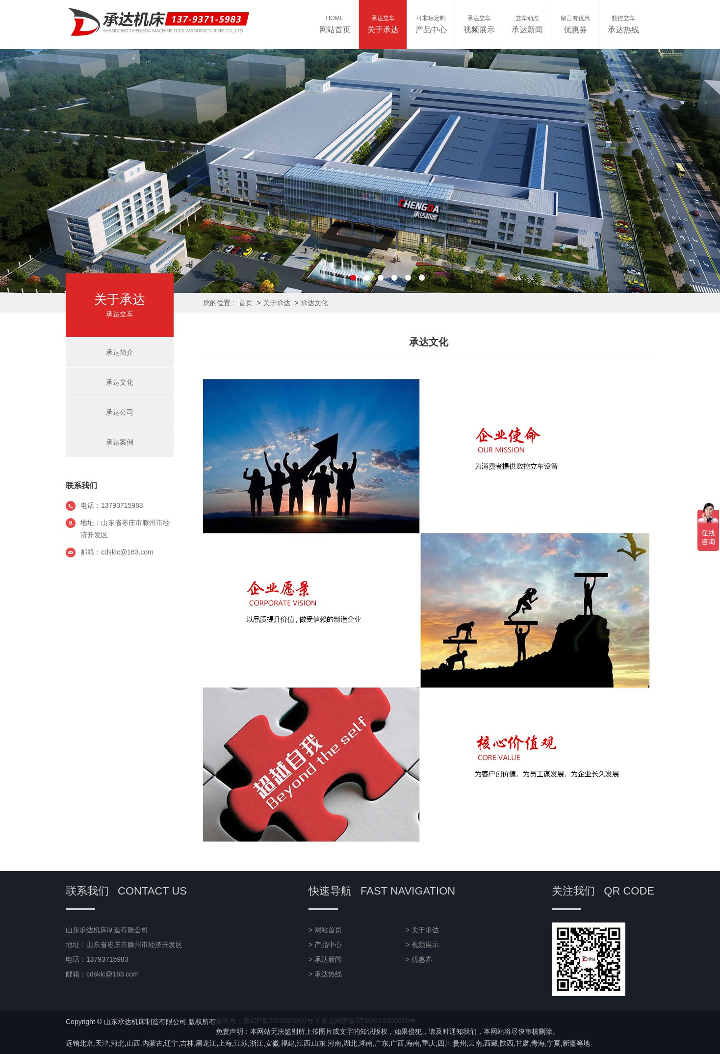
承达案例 (119, 442)
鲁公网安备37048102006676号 (368, 1021)
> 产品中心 (325, 945)
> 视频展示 (422, 945)
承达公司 (119, 412)
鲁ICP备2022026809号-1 (281, 1021)
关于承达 (276, 303)
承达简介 (119, 352)
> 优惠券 (419, 959)
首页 (246, 303)
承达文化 (314, 303)
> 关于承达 (422, 930)
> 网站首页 (325, 930)
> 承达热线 (325, 974)
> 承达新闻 (325, 959)
